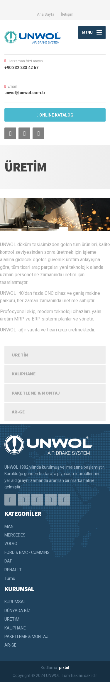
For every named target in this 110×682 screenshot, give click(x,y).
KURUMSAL (15, 601)
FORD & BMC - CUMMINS (27, 552)
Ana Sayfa (45, 14)
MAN (8, 526)
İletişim (67, 14)
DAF (8, 561)
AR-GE (18, 412)
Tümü (9, 578)
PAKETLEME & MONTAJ (36, 393)
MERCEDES (15, 535)
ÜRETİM (20, 355)
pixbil (64, 667)
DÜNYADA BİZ (17, 610)
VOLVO (10, 543)
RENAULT (13, 569)
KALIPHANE (24, 374)
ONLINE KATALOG (55, 115)
